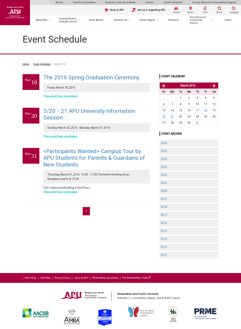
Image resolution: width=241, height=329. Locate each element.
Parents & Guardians (84, 2)
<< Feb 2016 (162, 85)
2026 (164, 143)
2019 (164, 198)
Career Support (147, 20)
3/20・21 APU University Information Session (89, 114)
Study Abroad (96, 20)
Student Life (120, 20)
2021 (164, 182)
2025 (164, 151)
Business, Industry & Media (120, 2)
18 (205, 110)
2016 (164, 222)
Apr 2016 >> (214, 85)
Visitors (149, 2)
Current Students (173, 2)
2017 (164, 214)
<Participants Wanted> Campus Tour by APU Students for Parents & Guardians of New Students (94, 158)
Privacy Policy (62, 277)
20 (163, 116)
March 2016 (187, 85)
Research (173, 20)
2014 (164, 238)
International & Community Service (198, 20)
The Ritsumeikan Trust (136, 277)
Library (228, 20)
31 (197, 122)
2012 (164, 254)
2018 (164, 206)
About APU (41, 20)
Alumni (59, 2)
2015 (164, 230)
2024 (164, 159)
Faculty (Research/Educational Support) (214, 2)
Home (26, 64)
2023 (164, 166)
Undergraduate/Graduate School (68, 20)
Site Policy (30, 277)
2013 (164, 246)
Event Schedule (42, 64)
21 (172, 116)
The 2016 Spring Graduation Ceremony (91, 77)
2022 (164, 174)
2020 (164, 190)
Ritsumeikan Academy (105, 277)
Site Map (45, 277)
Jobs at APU (81, 277)
